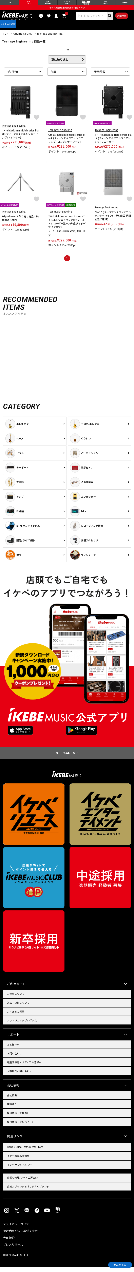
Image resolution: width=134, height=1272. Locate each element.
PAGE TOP (70, 757)
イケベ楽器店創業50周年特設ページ (67, 9)
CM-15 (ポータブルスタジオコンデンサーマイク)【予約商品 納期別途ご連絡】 (113, 220)
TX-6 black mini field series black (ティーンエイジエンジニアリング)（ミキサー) (20, 138)
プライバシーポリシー (17, 1228)
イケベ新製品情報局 (18, 1160)
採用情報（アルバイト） (20, 1126)
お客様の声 (13, 1049)
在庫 (53, 76)
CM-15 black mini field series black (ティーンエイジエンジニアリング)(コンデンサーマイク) (66, 143)
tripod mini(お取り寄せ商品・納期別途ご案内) (20, 222)
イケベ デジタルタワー (20, 1169)
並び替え (13, 76)
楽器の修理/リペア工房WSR (22, 1182)
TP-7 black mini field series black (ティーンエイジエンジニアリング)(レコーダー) (113, 143)
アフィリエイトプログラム (22, 1025)
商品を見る (116, 1263)
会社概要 (12, 1100)
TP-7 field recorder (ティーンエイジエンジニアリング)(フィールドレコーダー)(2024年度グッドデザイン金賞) (66, 226)
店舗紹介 (12, 1108)
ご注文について (15, 998)
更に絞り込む (59, 64)
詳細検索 (121, 17)
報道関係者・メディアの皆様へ (24, 1067)
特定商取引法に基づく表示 (20, 1235)
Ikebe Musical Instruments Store (25, 1151)
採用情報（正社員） (18, 1117)
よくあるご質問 (15, 1016)
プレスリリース (13, 1249)
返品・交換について (18, 1007)
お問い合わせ (14, 1058)
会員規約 (9, 1242)
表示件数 (99, 76)
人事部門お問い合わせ (19, 1075)
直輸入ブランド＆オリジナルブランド (28, 1191)
